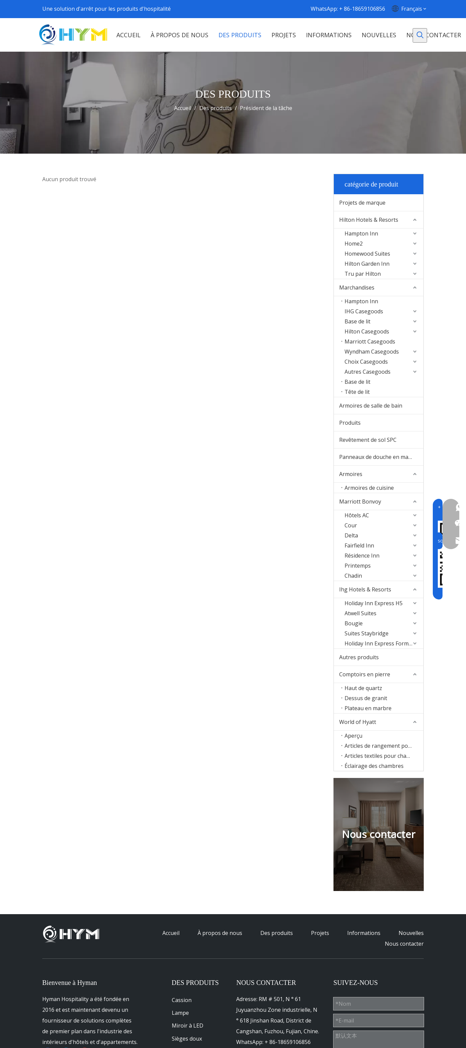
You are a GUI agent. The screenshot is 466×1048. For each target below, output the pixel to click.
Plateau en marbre (368, 708)
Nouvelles (411, 933)
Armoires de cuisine (369, 487)
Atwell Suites (360, 613)
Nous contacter (404, 943)
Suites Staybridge (367, 633)
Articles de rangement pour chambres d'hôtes (384, 745)
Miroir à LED (187, 1025)
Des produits (276, 933)
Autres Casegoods (368, 371)
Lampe (180, 1012)
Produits (350, 422)
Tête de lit (357, 392)
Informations (363, 933)
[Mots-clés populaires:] (420, 35)
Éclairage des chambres (374, 766)
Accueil (170, 933)
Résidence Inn (362, 555)
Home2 (354, 243)
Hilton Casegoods (367, 331)
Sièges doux (187, 1038)
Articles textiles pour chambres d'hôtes (384, 755)
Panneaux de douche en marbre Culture (381, 457)
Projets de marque (362, 202)
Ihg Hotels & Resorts (365, 589)
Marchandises (356, 287)
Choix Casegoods (366, 361)
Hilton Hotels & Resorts (368, 219)
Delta (351, 535)
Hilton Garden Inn (367, 263)
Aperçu (353, 735)
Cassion (182, 1000)
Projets (320, 933)
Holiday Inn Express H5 (374, 603)
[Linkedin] (249, 8)
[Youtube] (262, 8)
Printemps (358, 565)
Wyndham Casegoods (372, 351)
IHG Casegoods (364, 311)
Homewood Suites (367, 253)
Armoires (350, 474)
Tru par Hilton (363, 273)
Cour (351, 525)
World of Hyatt (357, 722)
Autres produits (359, 657)
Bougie (354, 623)
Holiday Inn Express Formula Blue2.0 (384, 643)
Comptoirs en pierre (364, 674)
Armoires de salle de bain (370, 405)
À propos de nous (220, 933)
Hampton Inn (361, 233)
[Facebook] (235, 8)
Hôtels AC (357, 515)
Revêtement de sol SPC (368, 439)
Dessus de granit (366, 698)
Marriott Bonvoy (360, 501)
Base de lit (357, 321)
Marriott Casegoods (370, 341)
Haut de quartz (363, 688)
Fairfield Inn (359, 545)
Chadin (353, 575)
